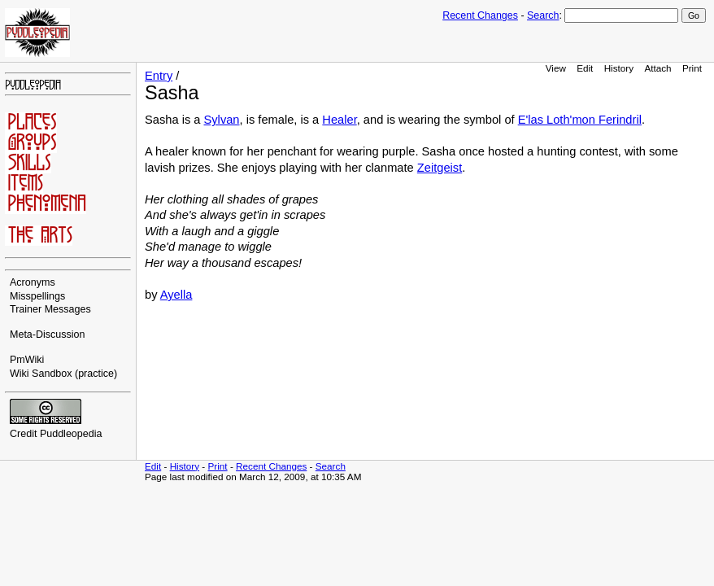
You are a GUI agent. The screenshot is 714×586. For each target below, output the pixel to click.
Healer (339, 119)
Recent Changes (480, 15)
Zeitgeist (439, 167)
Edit (585, 68)
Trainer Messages (50, 309)
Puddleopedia (71, 434)
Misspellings (37, 296)
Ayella (176, 294)
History (618, 68)
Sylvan (222, 119)
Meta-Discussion (47, 334)
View (556, 68)
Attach (657, 68)
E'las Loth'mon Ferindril (580, 119)
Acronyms (32, 282)
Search (543, 15)
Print (692, 68)
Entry (158, 75)
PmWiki (27, 359)
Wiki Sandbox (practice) (63, 373)
